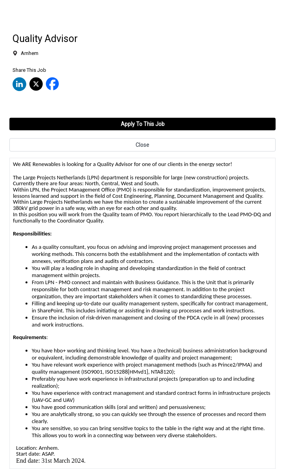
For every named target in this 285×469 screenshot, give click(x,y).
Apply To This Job (143, 124)
